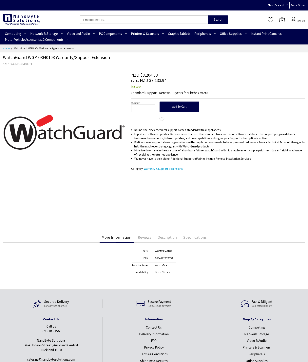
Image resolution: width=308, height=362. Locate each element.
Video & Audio (257, 340)
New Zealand (276, 5)
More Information (116, 237)
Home (6, 48)
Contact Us (154, 327)
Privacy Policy (154, 347)
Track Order (298, 5)
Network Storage (256, 334)
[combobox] (144, 19)
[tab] (116, 237)
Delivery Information (154, 334)
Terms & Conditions (154, 354)
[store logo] (21, 19)
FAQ (154, 340)
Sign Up (301, 21)
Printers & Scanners (257, 347)
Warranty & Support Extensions (163, 169)
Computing (257, 327)
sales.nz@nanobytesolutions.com (51, 359)
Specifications (194, 237)
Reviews (144, 237)
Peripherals (256, 354)
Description (167, 237)
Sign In (300, 17)
